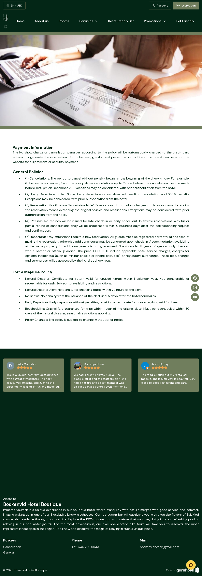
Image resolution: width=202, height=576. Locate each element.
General (8, 552)
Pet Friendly (185, 21)
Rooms (64, 21)
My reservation (186, 5)
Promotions (155, 21)
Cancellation (12, 547)
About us (42, 21)
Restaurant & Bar (121, 21)
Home (20, 21)
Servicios (88, 21)
